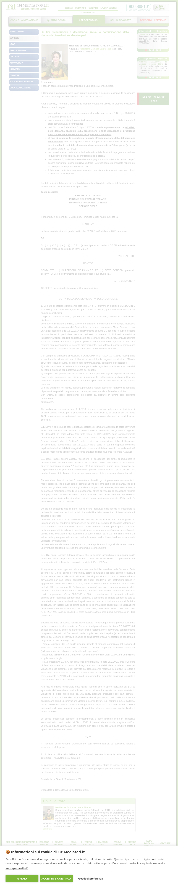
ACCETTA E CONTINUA (56, 878)
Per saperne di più (17, 868)
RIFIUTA (22, 878)
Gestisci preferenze (90, 878)
